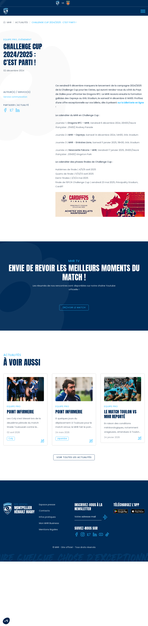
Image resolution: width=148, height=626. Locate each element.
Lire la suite (42, 440)
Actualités (21, 22)
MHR (9, 22)
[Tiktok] (107, 534)
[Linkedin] (18, 110)
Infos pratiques (47, 516)
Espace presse (47, 504)
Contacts (44, 510)
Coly (11, 438)
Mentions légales (48, 529)
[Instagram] (83, 534)
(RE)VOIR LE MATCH (74, 307)
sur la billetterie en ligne (131, 102)
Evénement (25, 39)
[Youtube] (101, 534)
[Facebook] (5, 110)
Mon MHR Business (49, 523)
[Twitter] (11, 110)
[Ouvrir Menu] (143, 11)
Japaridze (62, 438)
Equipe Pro (10, 39)
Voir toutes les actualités (74, 457)
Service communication (15, 96)
